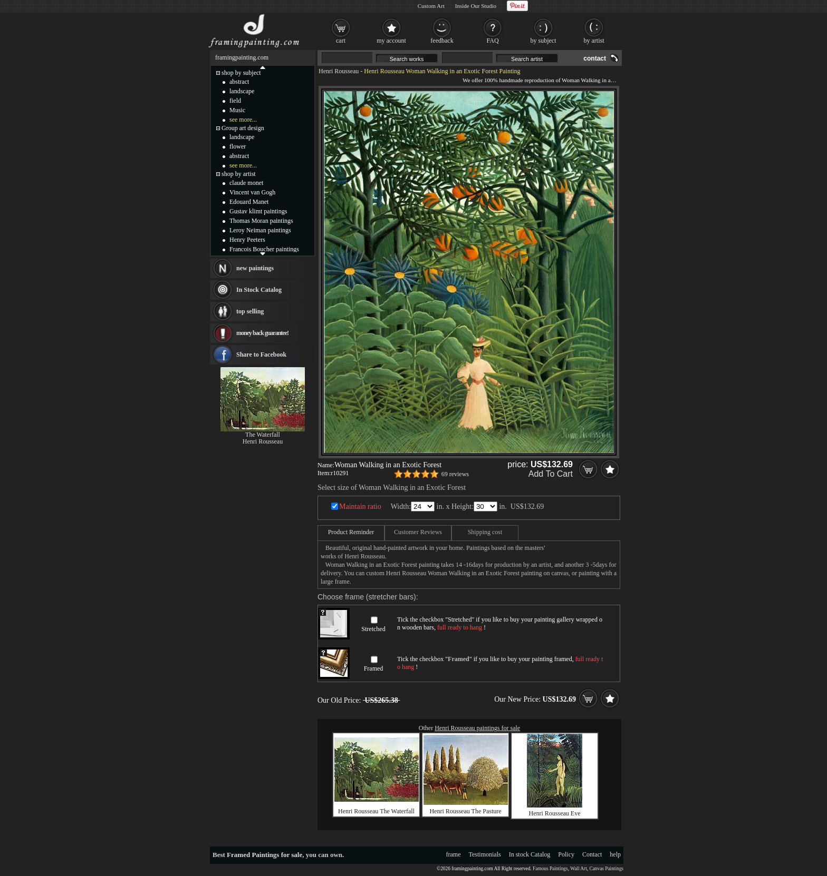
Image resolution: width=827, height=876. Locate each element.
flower (237, 146)
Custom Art (431, 6)
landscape (241, 91)
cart (340, 40)
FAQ (492, 40)
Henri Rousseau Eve (555, 813)
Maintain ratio (360, 506)
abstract (239, 81)
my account (391, 40)
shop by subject (241, 72)
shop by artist (239, 174)
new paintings (255, 268)
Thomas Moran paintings (261, 220)
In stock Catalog (530, 854)
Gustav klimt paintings (258, 211)
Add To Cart (550, 473)
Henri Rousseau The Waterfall (376, 811)
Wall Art (578, 868)
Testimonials (485, 854)
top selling (250, 311)
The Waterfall (262, 434)
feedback (441, 40)
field (235, 100)
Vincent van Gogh (252, 192)
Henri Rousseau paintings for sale (477, 728)
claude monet (246, 182)
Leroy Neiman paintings (260, 230)
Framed (373, 668)
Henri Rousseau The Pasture (465, 811)
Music (237, 110)
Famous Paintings (550, 868)
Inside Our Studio (475, 6)
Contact (592, 854)
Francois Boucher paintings (264, 249)
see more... (243, 119)
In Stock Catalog (259, 289)
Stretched (373, 629)
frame (453, 854)
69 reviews (455, 474)
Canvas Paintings (606, 868)
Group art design (243, 128)
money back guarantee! (262, 333)
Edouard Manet (248, 201)
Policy (566, 854)
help (615, 854)
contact (594, 58)
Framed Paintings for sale (264, 855)
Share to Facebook (261, 354)
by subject (543, 40)
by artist (594, 40)
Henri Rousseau (339, 71)
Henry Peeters (247, 239)
